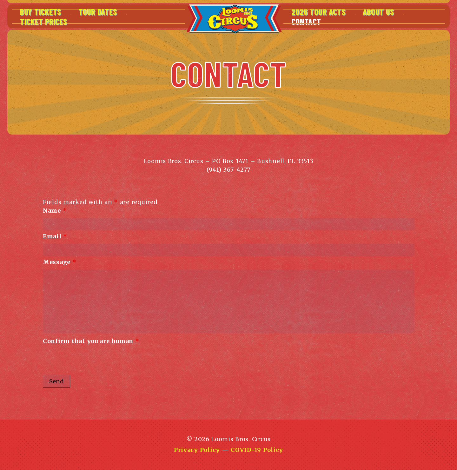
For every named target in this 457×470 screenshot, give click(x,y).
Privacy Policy (197, 449)
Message (59, 262)
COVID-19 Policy (257, 449)
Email (55, 236)
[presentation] (91, 360)
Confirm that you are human (91, 341)
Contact (306, 21)
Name (55, 210)
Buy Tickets (40, 12)
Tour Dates (97, 12)
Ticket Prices (43, 21)
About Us (378, 12)
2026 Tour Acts (318, 12)
